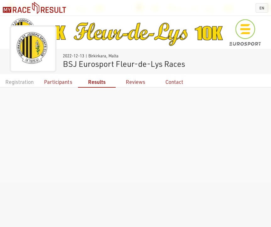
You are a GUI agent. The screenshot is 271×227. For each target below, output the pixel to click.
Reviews (135, 82)
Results (97, 82)
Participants (58, 82)
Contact (174, 82)
